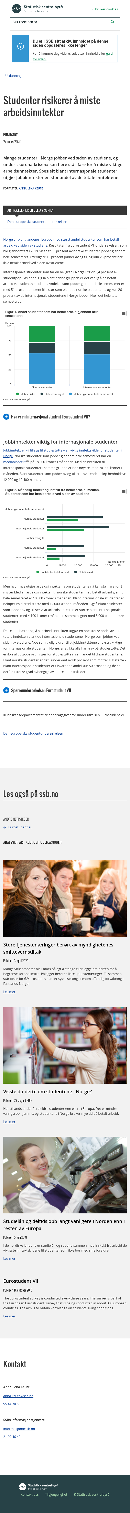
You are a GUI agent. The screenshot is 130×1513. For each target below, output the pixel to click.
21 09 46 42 (11, 1436)
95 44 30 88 (11, 1404)
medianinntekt (14, 462)
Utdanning (13, 76)
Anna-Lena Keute (31, 188)
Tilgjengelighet (56, 1494)
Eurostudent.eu (20, 827)
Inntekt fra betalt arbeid (55, 572)
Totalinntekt (86, 572)
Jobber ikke (28, 394)
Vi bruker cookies (104, 9)
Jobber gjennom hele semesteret (93, 394)
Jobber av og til (55, 394)
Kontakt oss (30, 1494)
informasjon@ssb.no (19, 1429)
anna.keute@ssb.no (18, 1396)
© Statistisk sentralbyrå (91, 1494)
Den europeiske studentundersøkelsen (37, 221)
